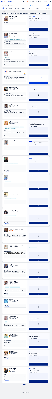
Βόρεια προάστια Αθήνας (24, 13)
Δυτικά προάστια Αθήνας (33, 13)
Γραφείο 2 (33, 16)
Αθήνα (7, 13)
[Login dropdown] (45, 1)
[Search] (48, 5)
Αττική (4, 13)
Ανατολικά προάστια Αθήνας (14, 13)
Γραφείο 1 (30, 16)
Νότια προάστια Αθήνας (42, 13)
